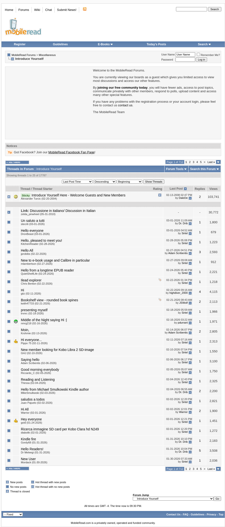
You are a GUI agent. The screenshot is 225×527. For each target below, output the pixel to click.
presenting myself (34, 310)
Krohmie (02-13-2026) (34, 333)
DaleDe (183, 197)
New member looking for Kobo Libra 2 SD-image (57, 350)
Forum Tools (174, 169)
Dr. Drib (183, 223)
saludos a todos (33, 399)
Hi (22, 290)
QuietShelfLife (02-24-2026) (37, 273)
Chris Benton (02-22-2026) (36, 283)
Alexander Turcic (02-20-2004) (39, 198)
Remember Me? (208, 55)
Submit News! (66, 10)
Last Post (176, 188)
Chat (48, 10)
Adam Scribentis (178, 253)
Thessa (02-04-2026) (33, 382)
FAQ (185, 514)
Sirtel (185, 233)
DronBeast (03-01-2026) (35, 233)
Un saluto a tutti (32, 221)
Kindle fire (28, 439)
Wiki (37, 10)
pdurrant (183, 322)
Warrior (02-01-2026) (33, 412)
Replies (200, 189)
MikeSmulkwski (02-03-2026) (38, 392)
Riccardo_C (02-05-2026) (36, 373)
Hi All (25, 409)
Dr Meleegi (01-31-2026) (35, 452)
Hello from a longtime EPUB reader (47, 270)
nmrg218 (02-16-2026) (34, 323)
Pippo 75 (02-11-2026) (34, 343)
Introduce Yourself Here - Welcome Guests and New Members (78, 195)
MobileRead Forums (24, 55)
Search (204, 44)
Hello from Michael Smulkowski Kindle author (55, 389)
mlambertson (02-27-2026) (36, 263)
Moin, (25, 330)
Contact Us (173, 514)
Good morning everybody (40, 370)
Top (221, 514)
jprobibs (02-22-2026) (33, 253)
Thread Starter (42, 189)
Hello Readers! (32, 449)
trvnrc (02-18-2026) (32, 313)
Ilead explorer (31, 280)
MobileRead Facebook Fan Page (71, 152)
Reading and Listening (38, 379)
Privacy (211, 514)
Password (167, 59)
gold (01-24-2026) (31, 422)
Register (19, 44)
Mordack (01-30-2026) (34, 462)
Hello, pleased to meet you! (41, 240)
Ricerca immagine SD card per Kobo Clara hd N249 (60, 429)
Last (211, 162)
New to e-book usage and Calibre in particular (55, 260)
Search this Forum (203, 169)
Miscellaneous (47, 55)
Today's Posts (156, 44)
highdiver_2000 (178, 292)
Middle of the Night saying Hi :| (44, 320)
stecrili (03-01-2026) (33, 224)
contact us (125, 105)
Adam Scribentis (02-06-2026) (39, 363)
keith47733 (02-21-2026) (35, 303)
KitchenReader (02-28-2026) (38, 243)
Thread (25, 189)
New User (28, 459)
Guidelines (60, 44)
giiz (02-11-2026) (31, 293)
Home (9, 10)
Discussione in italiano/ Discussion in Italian (62, 211)
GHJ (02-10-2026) (31, 353)
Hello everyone (32, 230)
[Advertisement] (49, 102)
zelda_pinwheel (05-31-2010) (38, 214)
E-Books (105, 44)
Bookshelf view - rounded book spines (49, 300)
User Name (168, 54)
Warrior (183, 412)
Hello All (27, 250)
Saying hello (30, 360)
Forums (23, 10)
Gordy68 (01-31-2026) (34, 442)
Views (213, 189)
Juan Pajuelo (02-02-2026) (36, 402)
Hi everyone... (31, 340)
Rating (157, 189)
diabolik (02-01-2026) (33, 432)
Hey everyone (31, 419)
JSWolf (183, 302)
